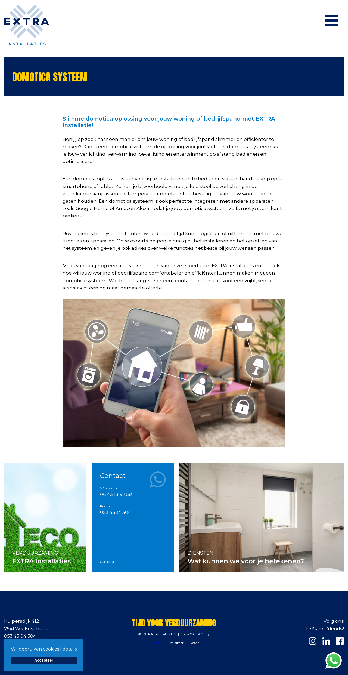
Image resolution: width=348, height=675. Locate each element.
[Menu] (331, 20)
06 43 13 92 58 (116, 494)
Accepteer (43, 660)
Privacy (155, 643)
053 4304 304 (115, 512)
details (70, 649)
